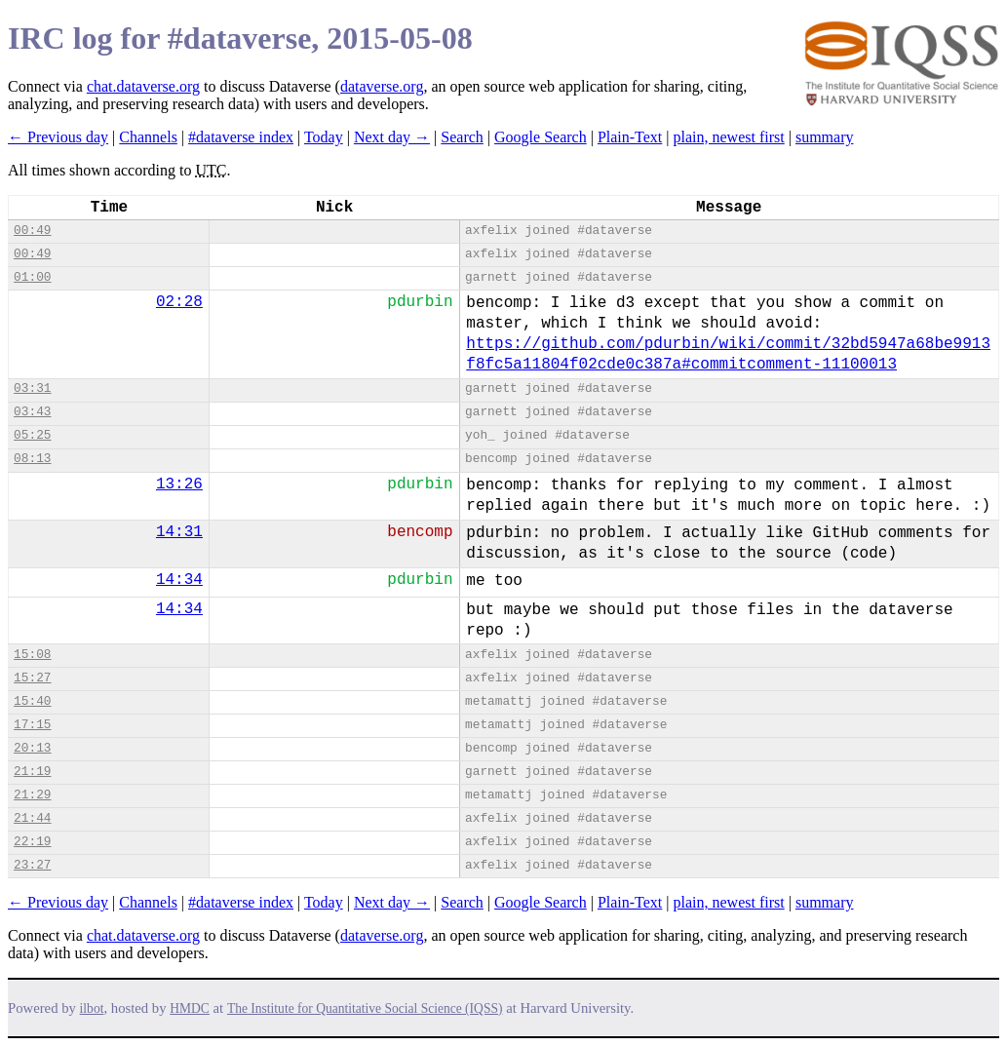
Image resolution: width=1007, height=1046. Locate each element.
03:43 (32, 412)
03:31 (32, 388)
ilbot (92, 1008)
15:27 (32, 678)
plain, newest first (729, 137)
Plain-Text (630, 137)
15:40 (32, 701)
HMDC (190, 1008)
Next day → (392, 137)
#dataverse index (240, 137)
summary (824, 137)
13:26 (179, 484)
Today (323, 137)
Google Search (540, 137)
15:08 (32, 654)
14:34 (179, 580)
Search (462, 137)
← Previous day (58, 137)
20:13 (32, 748)
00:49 (32, 230)
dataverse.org (381, 86)
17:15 (32, 724)
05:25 (32, 435)
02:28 (179, 302)
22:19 (32, 841)
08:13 (32, 458)
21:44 (32, 818)
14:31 (179, 532)
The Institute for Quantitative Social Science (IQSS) (365, 1008)
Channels (148, 137)
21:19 (32, 771)
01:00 (32, 277)
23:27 (32, 865)
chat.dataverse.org (143, 86)
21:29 (32, 795)
